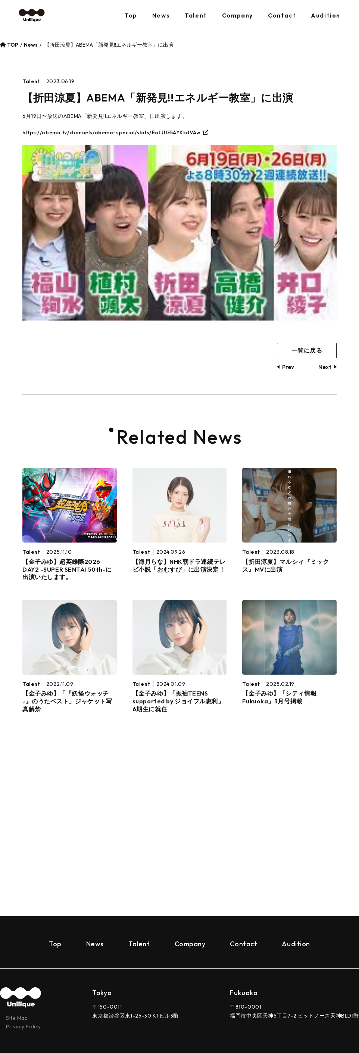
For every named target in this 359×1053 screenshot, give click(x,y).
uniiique (20, 981)
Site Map (17, 1001)
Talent (196, 15)
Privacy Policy (23, 1010)
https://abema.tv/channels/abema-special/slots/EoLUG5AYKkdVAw (111, 132)
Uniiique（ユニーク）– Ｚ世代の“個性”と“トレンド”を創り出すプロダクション (32, 15)
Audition (325, 15)
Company (237, 15)
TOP (9, 44)
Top (131, 15)
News (161, 15)
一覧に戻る (306, 350)
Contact (282, 15)
